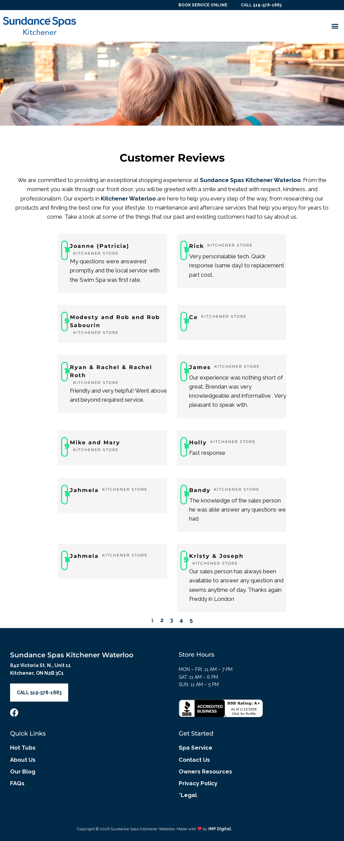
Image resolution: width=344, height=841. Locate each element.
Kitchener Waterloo (128, 198)
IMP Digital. (220, 829)
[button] (335, 26)
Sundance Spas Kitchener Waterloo (250, 180)
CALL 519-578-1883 (261, 5)
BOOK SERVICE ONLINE (202, 5)
